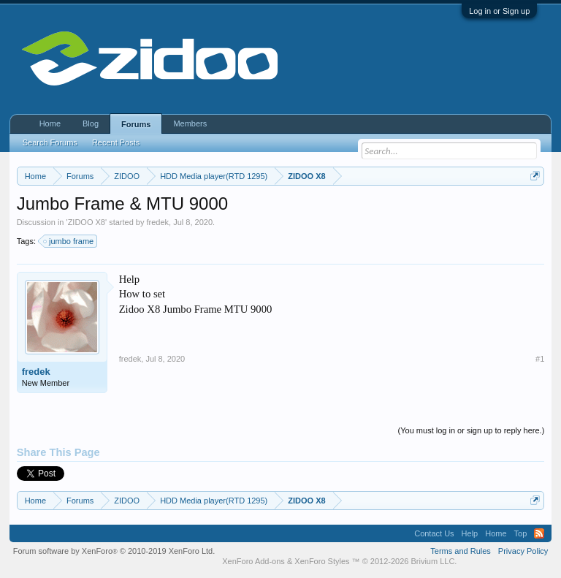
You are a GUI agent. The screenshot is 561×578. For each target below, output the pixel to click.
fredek (158, 222)
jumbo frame (69, 241)
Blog (91, 123)
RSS (539, 533)
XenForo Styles (321, 561)
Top (520, 533)
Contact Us (434, 533)
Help (470, 533)
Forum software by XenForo (114, 551)
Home (50, 123)
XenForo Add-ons (253, 561)
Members (190, 123)
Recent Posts (116, 142)
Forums (135, 124)
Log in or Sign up (499, 11)
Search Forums (50, 142)
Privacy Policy (523, 551)
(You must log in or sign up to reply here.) (471, 430)
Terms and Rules (460, 551)
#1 (539, 358)
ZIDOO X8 (86, 222)
